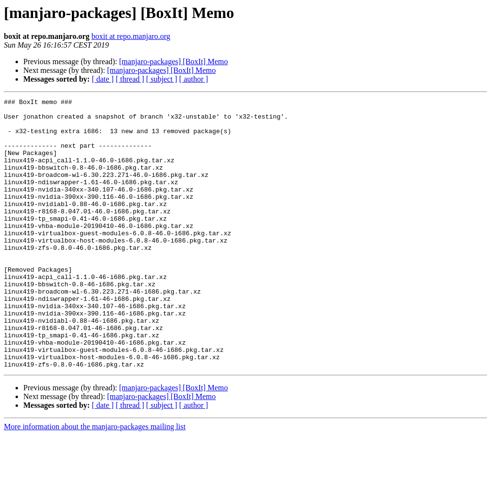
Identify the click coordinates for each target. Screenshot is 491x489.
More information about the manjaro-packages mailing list (95, 480)
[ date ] (103, 79)
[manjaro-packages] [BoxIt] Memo (173, 61)
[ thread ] (130, 79)
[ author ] (193, 79)
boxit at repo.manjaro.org (130, 36)
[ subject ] (161, 79)
